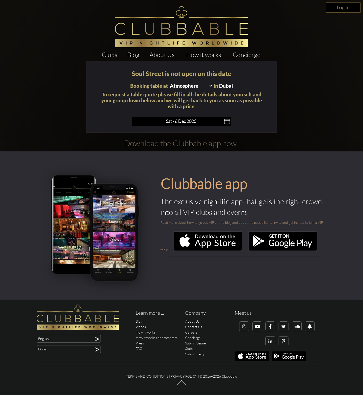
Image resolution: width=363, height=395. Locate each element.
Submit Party (195, 354)
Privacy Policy (184, 376)
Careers (191, 332)
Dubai (226, 86)
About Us (162, 54)
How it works (203, 54)
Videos (141, 327)
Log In (343, 7)
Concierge (246, 54)
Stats (189, 348)
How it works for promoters (157, 338)
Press (140, 343)
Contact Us (193, 327)
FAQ (139, 348)
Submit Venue (195, 343)
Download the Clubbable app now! (181, 143)
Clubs (109, 54)
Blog (133, 54)
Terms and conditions (147, 376)
